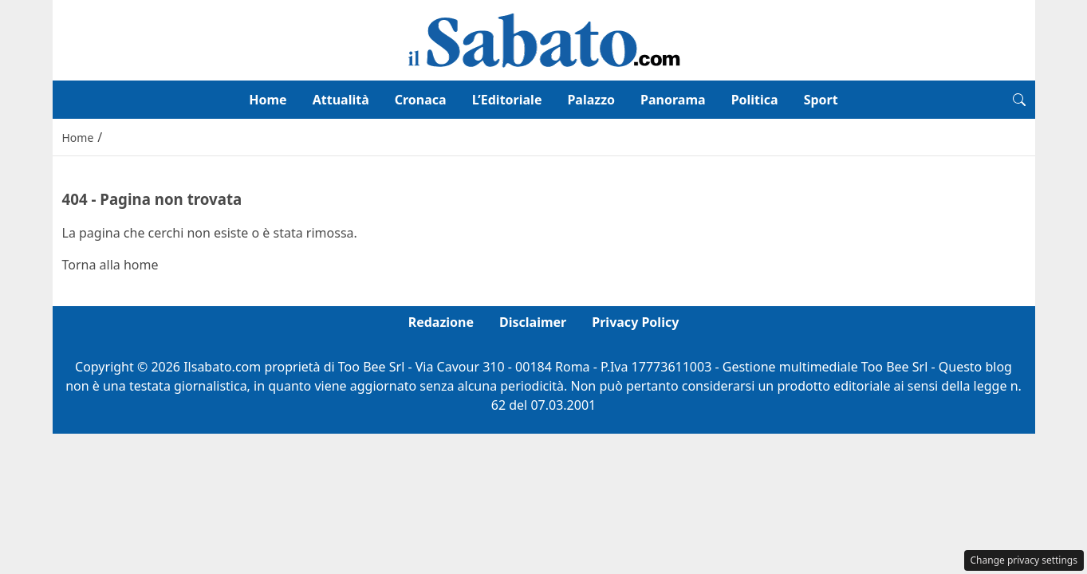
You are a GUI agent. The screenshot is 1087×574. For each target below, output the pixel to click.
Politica (754, 99)
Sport (821, 99)
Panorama (673, 99)
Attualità (341, 99)
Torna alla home (110, 264)
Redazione (441, 322)
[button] (1019, 99)
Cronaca (421, 99)
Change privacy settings (1024, 560)
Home (267, 99)
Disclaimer (532, 322)
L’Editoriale (507, 99)
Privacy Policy (635, 322)
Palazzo (591, 99)
